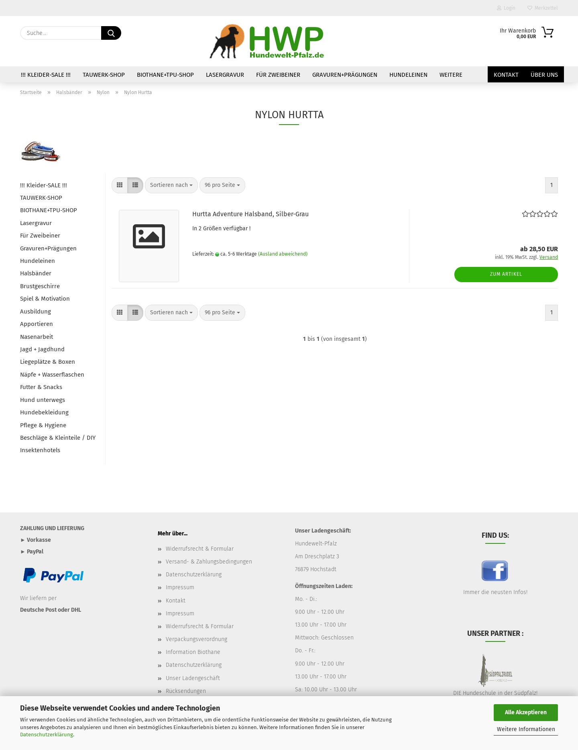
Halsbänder (35, 273)
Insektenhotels (40, 450)
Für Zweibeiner (278, 74)
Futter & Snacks (41, 387)
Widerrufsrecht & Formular (200, 548)
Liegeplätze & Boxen (47, 361)
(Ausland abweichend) (282, 254)
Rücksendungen (186, 691)
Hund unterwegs (42, 400)
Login (506, 8)
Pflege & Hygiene (43, 425)
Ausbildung (35, 311)
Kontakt (506, 74)
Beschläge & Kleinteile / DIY (58, 437)
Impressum (180, 587)
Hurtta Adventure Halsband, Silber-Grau (250, 214)
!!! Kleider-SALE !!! (46, 74)
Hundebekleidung (44, 412)
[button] (120, 185)
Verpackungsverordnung (196, 639)
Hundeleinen (408, 74)
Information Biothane (193, 652)
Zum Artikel (506, 274)
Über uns (544, 74)
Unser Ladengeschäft (193, 678)
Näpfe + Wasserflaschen (52, 374)
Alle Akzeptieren (526, 712)
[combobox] (171, 185)
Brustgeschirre (40, 286)
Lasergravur (225, 74)
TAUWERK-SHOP (104, 74)
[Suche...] (111, 33)
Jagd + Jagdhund (42, 349)
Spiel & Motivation (45, 298)
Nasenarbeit (36, 336)
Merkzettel (542, 8)
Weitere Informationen (526, 729)
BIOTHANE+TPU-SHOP (165, 74)
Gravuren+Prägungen (344, 74)
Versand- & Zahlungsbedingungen (209, 561)
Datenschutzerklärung (46, 735)
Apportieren (36, 324)
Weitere (451, 74)
